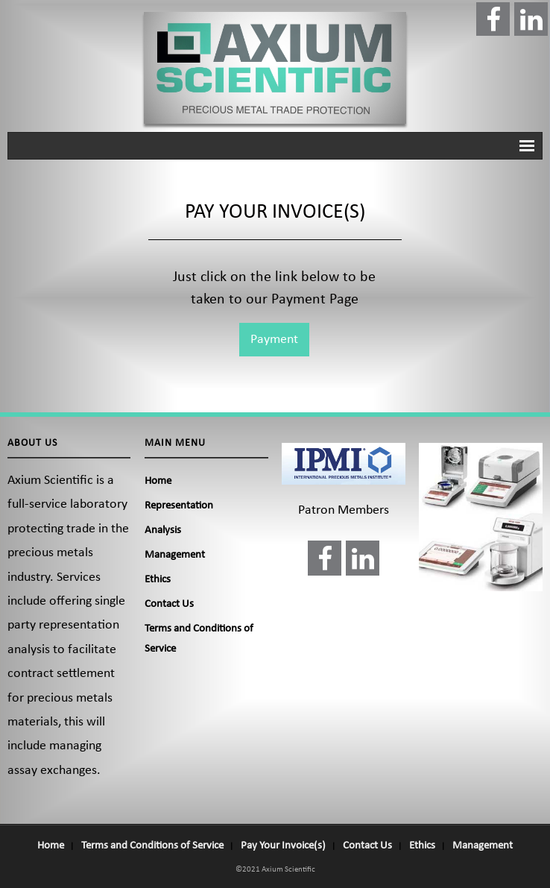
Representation (179, 505)
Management (175, 555)
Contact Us (169, 604)
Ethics (158, 579)
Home (158, 481)
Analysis (163, 530)
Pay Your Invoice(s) (283, 845)
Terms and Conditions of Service (199, 639)
